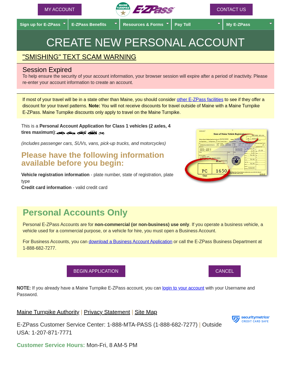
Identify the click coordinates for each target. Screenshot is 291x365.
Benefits (94, 24)
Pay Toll (198, 24)
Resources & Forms (146, 24)
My (249, 24)
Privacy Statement (107, 312)
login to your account (183, 288)
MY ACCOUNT (60, 9)
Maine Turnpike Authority (48, 312)
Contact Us (231, 9)
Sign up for (43, 24)
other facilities (200, 99)
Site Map (146, 312)
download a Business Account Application (130, 241)
